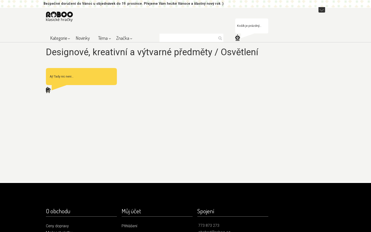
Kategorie (58, 38)
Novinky (83, 38)
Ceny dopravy (57, 226)
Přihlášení (129, 226)
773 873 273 (208, 225)
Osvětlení (239, 52)
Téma (103, 38)
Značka (122, 38)
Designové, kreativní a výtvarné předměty (129, 52)
